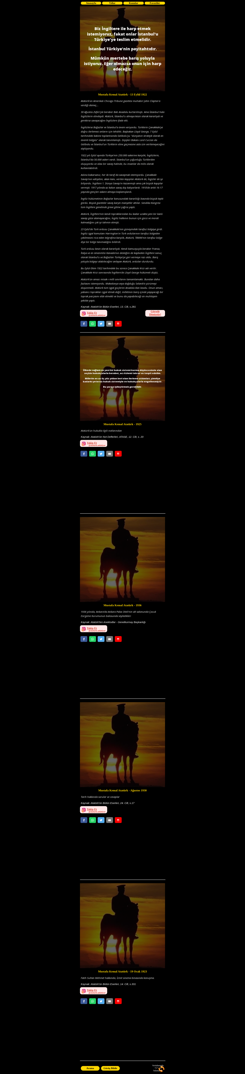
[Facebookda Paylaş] (83, 324)
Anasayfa (91, 3)
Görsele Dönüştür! (155, 313)
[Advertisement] (122, 486)
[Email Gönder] (109, 324)
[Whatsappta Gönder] (92, 324)
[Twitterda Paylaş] (101, 324)
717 (156, 1068)
